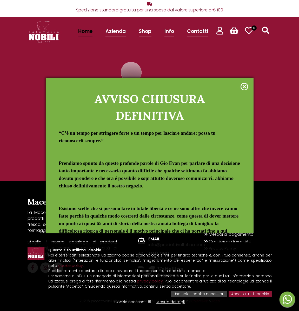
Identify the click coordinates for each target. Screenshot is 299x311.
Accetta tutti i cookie (250, 293)
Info (169, 31)
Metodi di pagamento (229, 234)
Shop (145, 31)
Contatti (197, 31)
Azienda (115, 31)
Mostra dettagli (170, 302)
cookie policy (70, 265)
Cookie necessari (130, 302)
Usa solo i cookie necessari (199, 293)
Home (85, 31)
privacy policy (150, 281)
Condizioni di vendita (227, 242)
